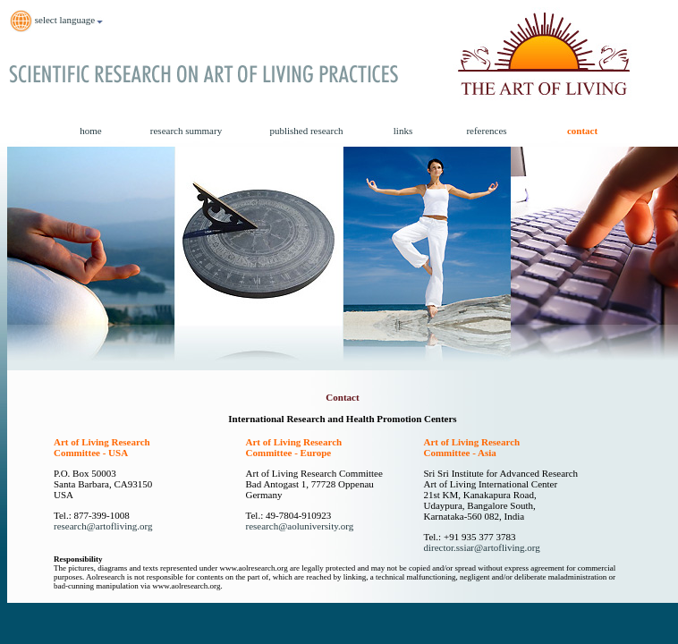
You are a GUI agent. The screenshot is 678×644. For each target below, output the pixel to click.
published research (306, 130)
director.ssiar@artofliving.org (481, 547)
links (403, 130)
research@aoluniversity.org (300, 526)
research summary (186, 130)
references (486, 130)
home (90, 130)
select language (57, 21)
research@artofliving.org (103, 526)
